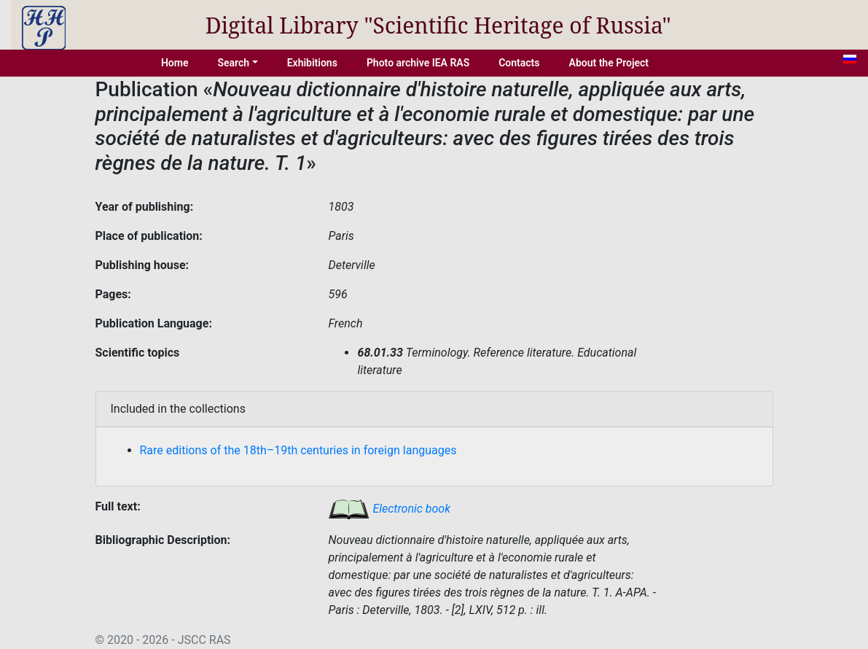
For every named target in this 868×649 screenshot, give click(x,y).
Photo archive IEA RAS (418, 63)
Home (175, 63)
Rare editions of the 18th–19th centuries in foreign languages (298, 450)
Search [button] (233, 63)
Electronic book (389, 509)
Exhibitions (312, 63)
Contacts (518, 63)
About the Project (609, 63)
